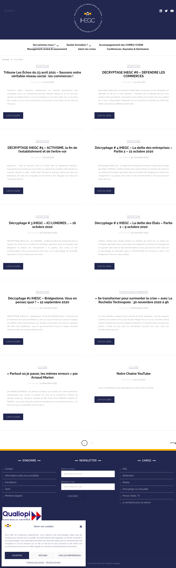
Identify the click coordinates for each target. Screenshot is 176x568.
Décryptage (42, 65)
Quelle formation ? (77, 44)
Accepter (17, 555)
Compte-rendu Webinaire (133, 291)
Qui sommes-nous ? (44, 44)
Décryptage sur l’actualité (135, 489)
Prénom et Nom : (68, 469)
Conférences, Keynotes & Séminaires (128, 49)
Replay (125, 482)
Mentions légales (53, 562)
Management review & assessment (47, 49)
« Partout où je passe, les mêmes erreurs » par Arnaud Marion (42, 375)
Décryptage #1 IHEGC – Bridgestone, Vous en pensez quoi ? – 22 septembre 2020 (42, 300)
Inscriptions (10, 482)
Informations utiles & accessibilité (22, 475)
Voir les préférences (70, 555)
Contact (9, 469)
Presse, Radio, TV (131, 495)
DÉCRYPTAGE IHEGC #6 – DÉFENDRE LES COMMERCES (133, 74)
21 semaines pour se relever (136, 502)
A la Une (42, 367)
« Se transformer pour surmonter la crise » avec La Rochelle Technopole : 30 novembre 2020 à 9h (133, 300)
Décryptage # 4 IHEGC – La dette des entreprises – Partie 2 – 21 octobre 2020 (133, 149)
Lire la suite (13, 115)
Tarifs (7, 489)
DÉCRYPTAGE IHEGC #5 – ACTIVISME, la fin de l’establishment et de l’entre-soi (42, 149)
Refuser (43, 555)
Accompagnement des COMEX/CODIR (121, 44)
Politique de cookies (35, 562)
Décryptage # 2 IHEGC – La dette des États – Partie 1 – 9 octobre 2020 (133, 225)
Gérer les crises (87, 49)
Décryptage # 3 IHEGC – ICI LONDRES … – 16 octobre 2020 (42, 225)
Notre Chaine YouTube (134, 374)
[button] (80, 526)
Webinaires (128, 475)
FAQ (124, 469)
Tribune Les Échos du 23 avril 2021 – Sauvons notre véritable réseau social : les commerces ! (42, 74)
